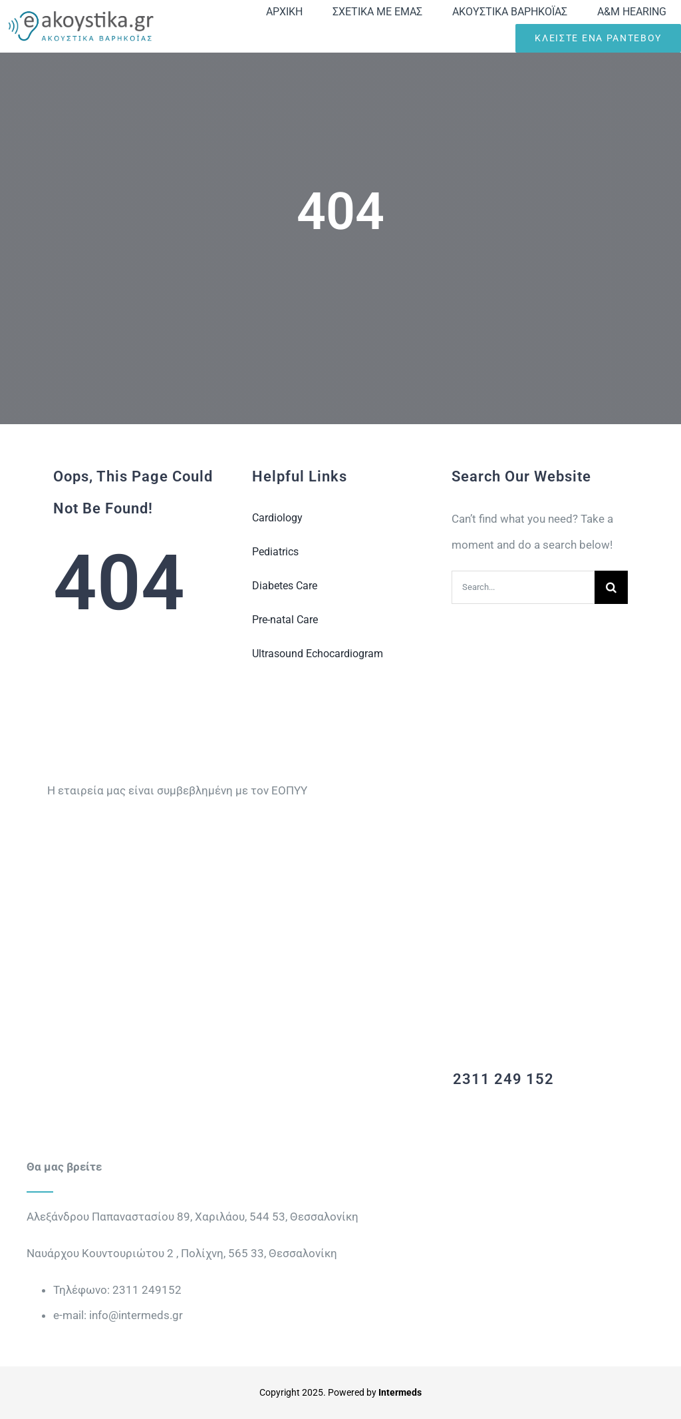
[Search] (611, 587)
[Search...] (523, 587)
